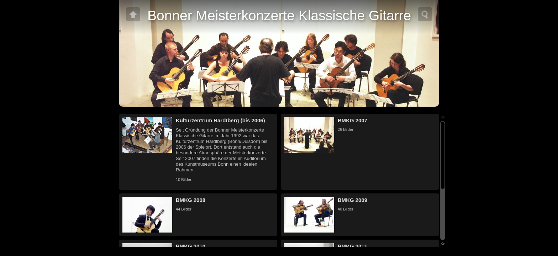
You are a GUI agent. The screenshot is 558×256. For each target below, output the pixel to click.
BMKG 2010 (190, 246)
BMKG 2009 (352, 200)
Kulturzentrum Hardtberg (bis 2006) (220, 120)
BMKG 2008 (190, 200)
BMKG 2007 (352, 120)
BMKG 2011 (352, 246)
